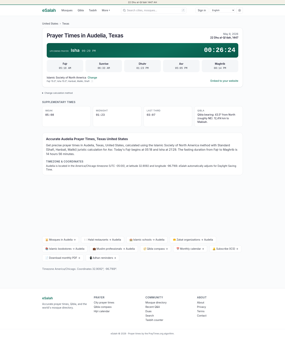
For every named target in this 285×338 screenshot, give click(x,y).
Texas (65, 23)
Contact (201, 315)
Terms (200, 311)
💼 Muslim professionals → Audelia (114, 248)
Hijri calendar (102, 311)
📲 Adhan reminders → (102, 257)
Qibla (81, 10)
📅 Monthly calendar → (190, 248)
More (106, 10)
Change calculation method (59, 93)
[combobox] (153, 10)
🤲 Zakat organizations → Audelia (193, 239)
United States (50, 23)
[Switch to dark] (239, 10)
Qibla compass (103, 306)
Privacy (201, 306)
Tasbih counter (154, 319)
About (200, 302)
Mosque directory (156, 302)
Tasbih (93, 10)
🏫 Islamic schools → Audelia (146, 239)
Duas (148, 311)
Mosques (67, 10)
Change (92, 77)
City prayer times (104, 302)
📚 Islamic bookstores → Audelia (64, 248)
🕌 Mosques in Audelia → (60, 239)
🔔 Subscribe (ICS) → (225, 248)
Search (149, 315)
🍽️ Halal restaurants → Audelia (102, 239)
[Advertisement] (142, 206)
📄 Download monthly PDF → (62, 257)
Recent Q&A (152, 306)
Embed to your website (224, 80)
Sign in (202, 10)
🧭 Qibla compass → (155, 248)
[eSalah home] (49, 10)
